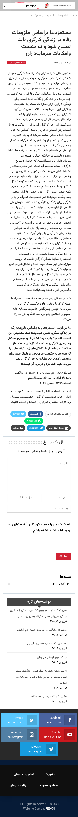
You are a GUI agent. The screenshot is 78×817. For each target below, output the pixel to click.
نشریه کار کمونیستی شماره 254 (48, 696)
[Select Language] (20, 6)
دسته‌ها (65, 577)
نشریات (50, 774)
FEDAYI (50, 808)
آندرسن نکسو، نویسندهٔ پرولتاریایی (47, 643)
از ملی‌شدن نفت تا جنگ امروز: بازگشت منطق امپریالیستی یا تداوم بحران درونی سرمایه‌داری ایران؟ (41, 677)
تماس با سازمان (24, 774)
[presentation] (39, 545)
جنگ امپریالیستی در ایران (52, 657)
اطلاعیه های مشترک (17, 62)
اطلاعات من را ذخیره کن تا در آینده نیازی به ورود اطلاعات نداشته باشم (39, 527)
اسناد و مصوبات (48, 785)
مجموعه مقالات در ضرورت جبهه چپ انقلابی (41, 630)
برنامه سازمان (18, 785)
